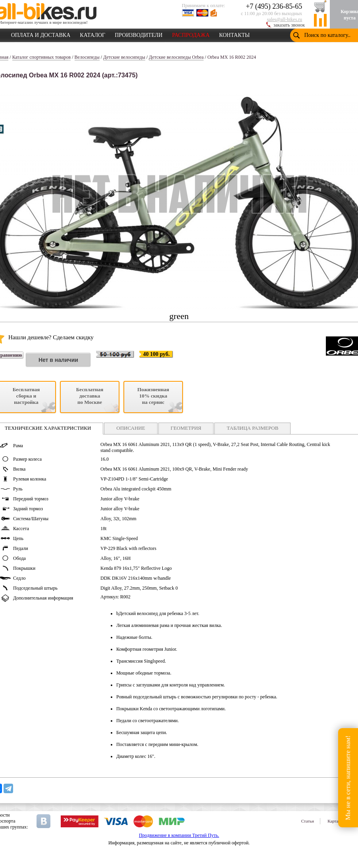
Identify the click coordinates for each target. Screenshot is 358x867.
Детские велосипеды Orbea (176, 57)
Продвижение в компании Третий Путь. (179, 835)
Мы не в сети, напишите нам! (348, 777)
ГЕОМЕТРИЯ (186, 428)
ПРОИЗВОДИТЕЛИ (138, 33)
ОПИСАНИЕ (130, 428)
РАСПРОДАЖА (191, 33)
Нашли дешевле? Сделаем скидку (51, 337)
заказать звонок (289, 25)
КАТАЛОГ (92, 33)
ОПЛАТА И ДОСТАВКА (41, 33)
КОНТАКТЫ (234, 33)
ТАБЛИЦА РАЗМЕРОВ (252, 428)
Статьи (307, 821)
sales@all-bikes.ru (284, 19)
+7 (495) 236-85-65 (274, 6)
